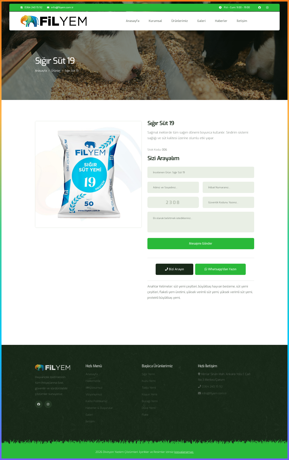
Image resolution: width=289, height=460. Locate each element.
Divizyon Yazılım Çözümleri (120, 452)
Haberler (221, 21)
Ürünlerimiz (179, 21)
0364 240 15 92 (33, 7)
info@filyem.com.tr (62, 7)
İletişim (242, 21)
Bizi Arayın (174, 269)
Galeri (201, 21)
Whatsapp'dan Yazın (220, 269)
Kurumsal (155, 21)
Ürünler (55, 71)
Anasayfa (132, 21)
